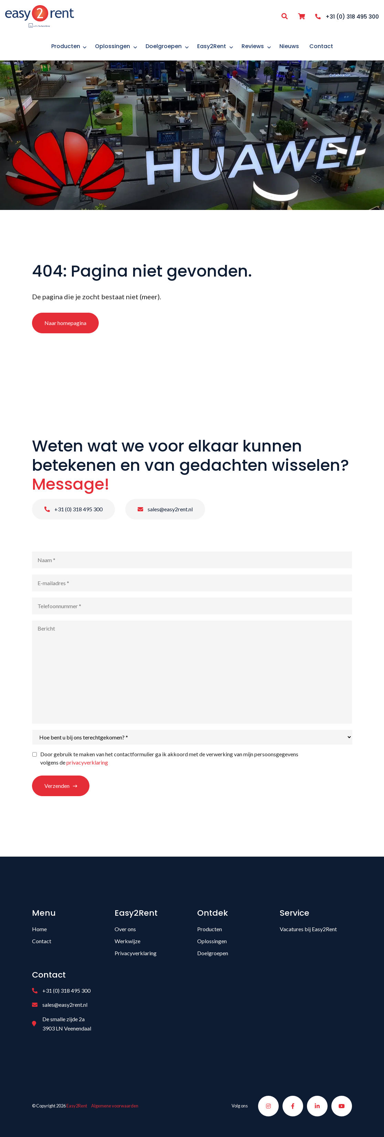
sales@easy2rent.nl (165, 509)
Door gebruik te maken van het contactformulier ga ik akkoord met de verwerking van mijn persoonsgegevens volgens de (169, 758)
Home (39, 929)
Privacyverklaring (136, 953)
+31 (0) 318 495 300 (73, 509)
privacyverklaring (87, 762)
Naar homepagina (65, 323)
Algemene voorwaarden (114, 1105)
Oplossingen (212, 941)
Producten (209, 929)
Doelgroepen (212, 953)
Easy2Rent (76, 1105)
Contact (41, 941)
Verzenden (57, 785)
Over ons (125, 929)
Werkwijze (127, 941)
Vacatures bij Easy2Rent (308, 929)
